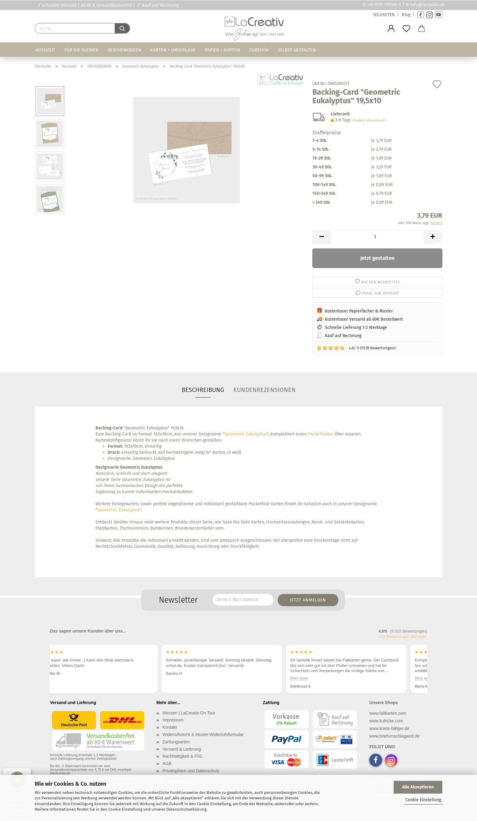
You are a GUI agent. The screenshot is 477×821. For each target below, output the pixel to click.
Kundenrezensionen (264, 389)
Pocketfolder (320, 434)
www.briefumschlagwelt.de (394, 736)
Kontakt (169, 727)
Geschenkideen (124, 50)
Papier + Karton (222, 50)
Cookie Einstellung (423, 799)
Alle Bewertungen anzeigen (402, 636)
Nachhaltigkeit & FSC (182, 756)
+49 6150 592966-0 (384, 4)
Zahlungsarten (176, 741)
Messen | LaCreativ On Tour (188, 712)
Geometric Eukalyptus (246, 434)
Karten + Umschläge (173, 50)
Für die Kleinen (81, 50)
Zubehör (259, 50)
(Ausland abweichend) (369, 120)
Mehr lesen (316, 678)
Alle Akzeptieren (418, 787)
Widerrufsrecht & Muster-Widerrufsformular (203, 734)
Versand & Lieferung (181, 749)
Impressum (172, 719)
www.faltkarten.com (387, 713)
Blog (406, 14)
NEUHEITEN (384, 14)
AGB (167, 763)
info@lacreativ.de (427, 4)
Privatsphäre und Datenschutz (191, 770)
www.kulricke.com (386, 720)
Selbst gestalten (297, 50)
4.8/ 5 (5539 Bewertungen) (355, 347)
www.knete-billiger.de (389, 728)
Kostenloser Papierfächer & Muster (359, 311)
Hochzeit (45, 50)
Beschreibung (203, 389)
